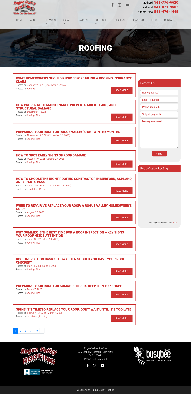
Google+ (175, 223)
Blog (154, 20)
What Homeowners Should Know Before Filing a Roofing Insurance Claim (74, 80)
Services (50, 20)
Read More (121, 90)
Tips (38, 115)
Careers (119, 20)
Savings (83, 20)
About (34, 20)
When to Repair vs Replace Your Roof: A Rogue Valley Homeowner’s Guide (74, 207)
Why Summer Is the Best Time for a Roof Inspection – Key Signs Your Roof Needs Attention (70, 234)
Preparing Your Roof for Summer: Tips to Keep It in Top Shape (69, 286)
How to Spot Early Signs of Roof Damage (51, 155)
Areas (66, 20)
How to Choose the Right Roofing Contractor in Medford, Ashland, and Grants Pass (74, 180)
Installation (32, 189)
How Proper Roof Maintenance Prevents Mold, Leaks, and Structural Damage (66, 106)
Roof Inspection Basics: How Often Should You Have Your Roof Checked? (70, 260)
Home (19, 20)
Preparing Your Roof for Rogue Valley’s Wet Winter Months (68, 132)
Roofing (30, 88)
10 (36, 330)
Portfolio (101, 20)
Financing (138, 20)
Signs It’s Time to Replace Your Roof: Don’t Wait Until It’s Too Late (73, 309)
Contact (169, 20)
